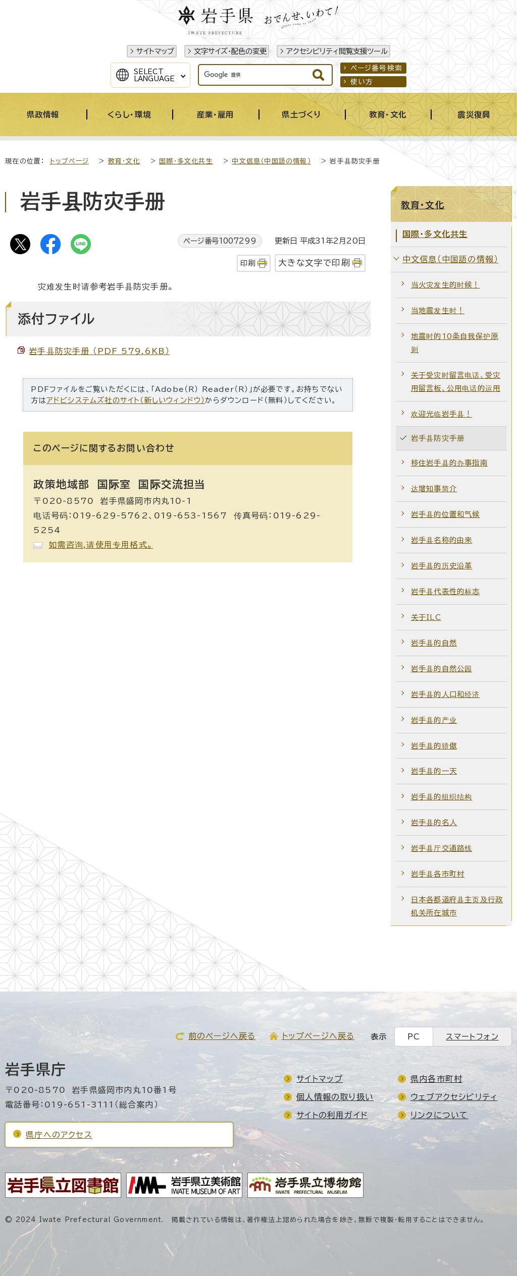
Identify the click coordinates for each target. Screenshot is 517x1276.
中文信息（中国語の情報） (271, 161)
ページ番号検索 (376, 68)
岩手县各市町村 (437, 874)
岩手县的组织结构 (442, 796)
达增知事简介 (434, 488)
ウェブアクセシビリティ (453, 1097)
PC (413, 1036)
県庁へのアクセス (59, 1135)
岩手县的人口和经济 (445, 694)
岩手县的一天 (434, 771)
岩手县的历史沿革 (442, 565)
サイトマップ (155, 51)
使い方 (362, 81)
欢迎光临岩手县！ (442, 414)
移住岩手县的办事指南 (449, 463)
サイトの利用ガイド (332, 1115)
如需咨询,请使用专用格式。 (100, 545)
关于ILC (426, 617)
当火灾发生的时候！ (445, 284)
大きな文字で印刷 (314, 262)
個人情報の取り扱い (335, 1097)
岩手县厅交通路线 (442, 848)
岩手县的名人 (434, 822)
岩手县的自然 (434, 643)
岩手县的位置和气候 (445, 514)
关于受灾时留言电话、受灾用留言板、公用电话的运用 (455, 381)
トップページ (69, 161)
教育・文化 (124, 161)
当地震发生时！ (437, 310)
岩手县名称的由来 (442, 540)
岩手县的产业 (434, 720)
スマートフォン (472, 1036)
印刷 (247, 263)
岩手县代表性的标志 (445, 591)
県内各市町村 (436, 1079)
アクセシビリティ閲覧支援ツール (337, 51)
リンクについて (439, 1115)
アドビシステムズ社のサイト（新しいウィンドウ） (125, 400)
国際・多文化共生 (186, 161)
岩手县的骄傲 (434, 745)
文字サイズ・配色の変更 (230, 51)
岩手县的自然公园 (442, 668)
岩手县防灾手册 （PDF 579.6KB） (99, 351)
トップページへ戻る (318, 1036)
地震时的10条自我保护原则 (454, 342)
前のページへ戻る (222, 1036)
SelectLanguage (154, 75)
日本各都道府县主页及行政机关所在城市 (457, 906)
